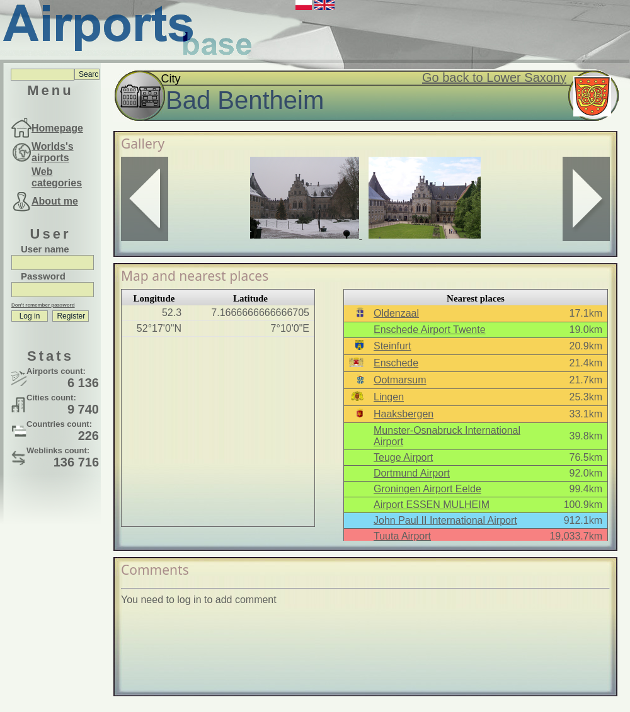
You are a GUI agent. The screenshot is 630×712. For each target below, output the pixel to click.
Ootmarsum (400, 380)
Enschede (396, 363)
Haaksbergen (403, 414)
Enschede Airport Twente (430, 329)
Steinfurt (392, 346)
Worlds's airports (53, 152)
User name (45, 249)
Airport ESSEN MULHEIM (432, 504)
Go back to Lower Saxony (494, 77)
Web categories (57, 177)
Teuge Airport (403, 457)
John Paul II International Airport (445, 520)
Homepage (57, 128)
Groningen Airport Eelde (427, 488)
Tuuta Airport (402, 536)
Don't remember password (43, 305)
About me (55, 201)
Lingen (389, 397)
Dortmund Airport (412, 473)
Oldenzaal (396, 313)
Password (43, 276)
